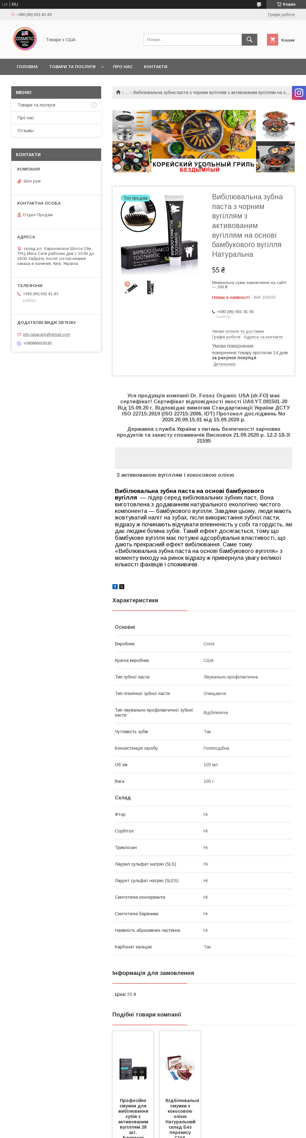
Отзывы (25, 130)
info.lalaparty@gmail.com (46, 334)
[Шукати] (249, 40)
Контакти (155, 66)
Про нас (123, 66)
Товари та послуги (72, 66)
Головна (27, 66)
